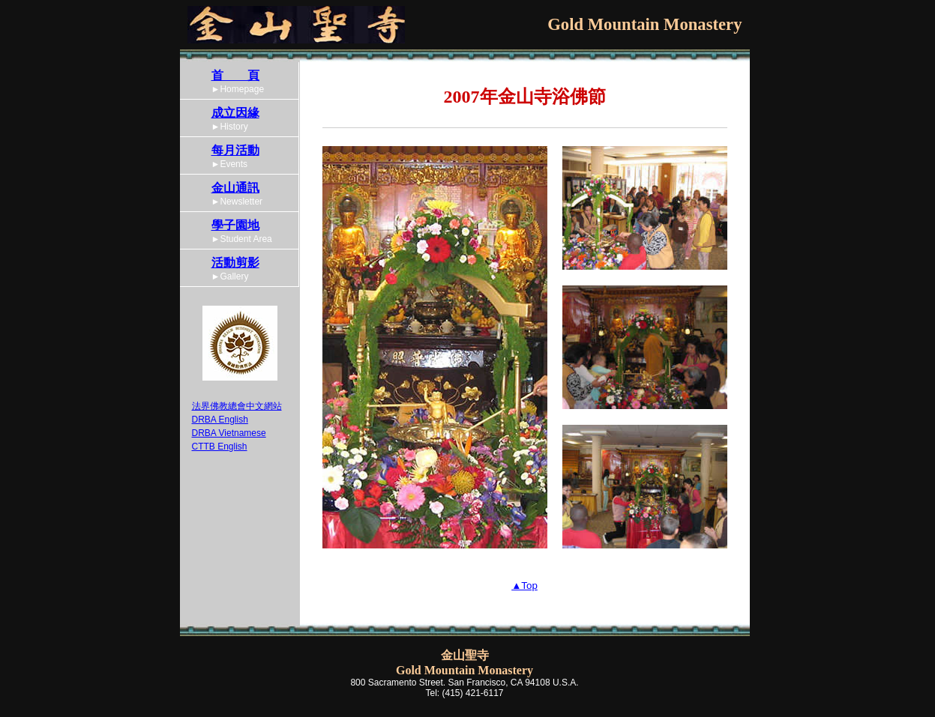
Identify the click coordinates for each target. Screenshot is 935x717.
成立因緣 (235, 112)
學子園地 (235, 225)
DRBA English (220, 419)
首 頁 (235, 75)
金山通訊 (235, 187)
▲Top (524, 585)
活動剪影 (235, 262)
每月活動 (235, 150)
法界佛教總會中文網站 (237, 406)
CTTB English (219, 446)
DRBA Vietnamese (229, 433)
